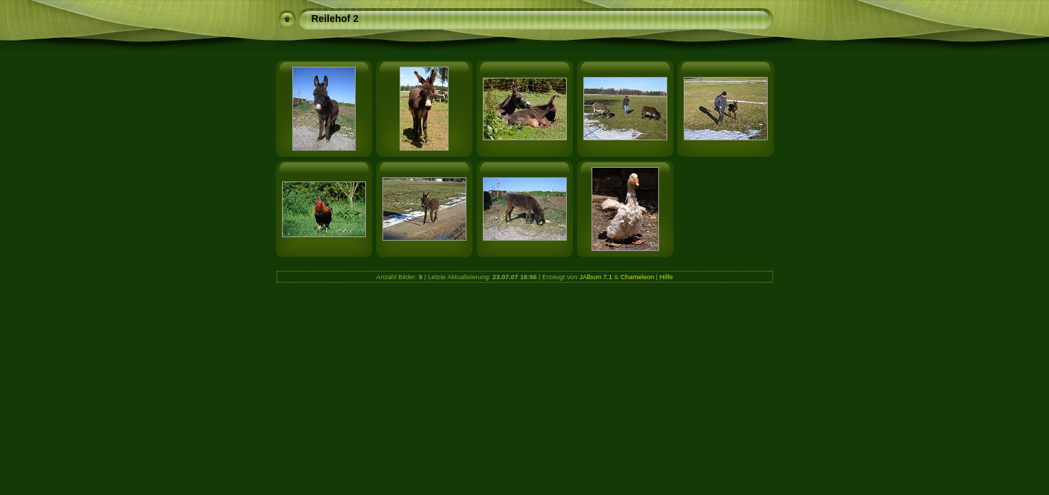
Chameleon (637, 276)
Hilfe (666, 276)
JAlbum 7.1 (595, 276)
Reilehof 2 (335, 18)
